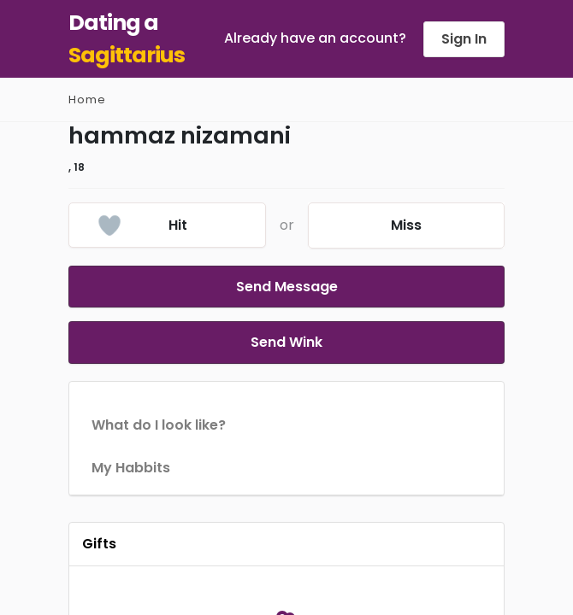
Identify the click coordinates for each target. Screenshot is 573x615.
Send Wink (286, 332)
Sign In (464, 39)
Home (87, 99)
